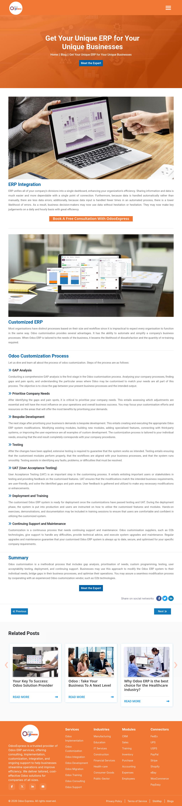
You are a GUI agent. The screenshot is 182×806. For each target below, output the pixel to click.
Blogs (170, 800)
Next (162, 611)
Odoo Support (73, 786)
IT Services (100, 747)
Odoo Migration (74, 768)
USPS (154, 747)
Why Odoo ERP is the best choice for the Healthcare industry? (143, 684)
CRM (125, 735)
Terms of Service (137, 800)
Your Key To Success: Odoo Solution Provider (34, 682)
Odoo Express (26, 800)
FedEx (154, 735)
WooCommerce (160, 777)
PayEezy (156, 783)
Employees (128, 777)
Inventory (127, 753)
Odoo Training (73, 774)
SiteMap (157, 800)
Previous (20, 611)
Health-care (101, 765)
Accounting (128, 765)
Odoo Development (76, 762)
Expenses (127, 771)
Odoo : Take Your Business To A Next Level (90, 682)
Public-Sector (102, 777)
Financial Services (104, 759)
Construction (101, 753)
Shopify (155, 765)
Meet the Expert (91, 63)
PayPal (155, 753)
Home (54, 54)
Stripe (154, 759)
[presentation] (6, 660)
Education (99, 741)
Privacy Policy (114, 800)
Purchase (127, 759)
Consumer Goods (104, 771)
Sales (125, 741)
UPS (153, 741)
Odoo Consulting (75, 780)
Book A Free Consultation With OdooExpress (91, 218)
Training (127, 747)
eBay (153, 771)
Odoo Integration (75, 756)
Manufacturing (102, 735)
